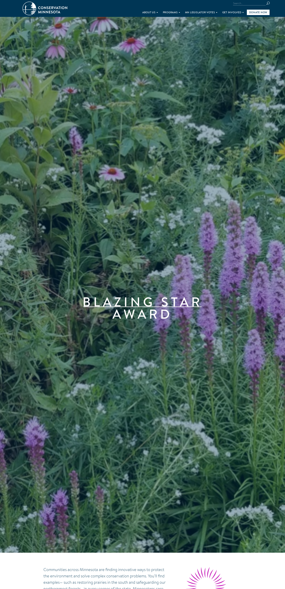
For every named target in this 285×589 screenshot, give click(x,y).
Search (269, 3)
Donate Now (258, 12)
